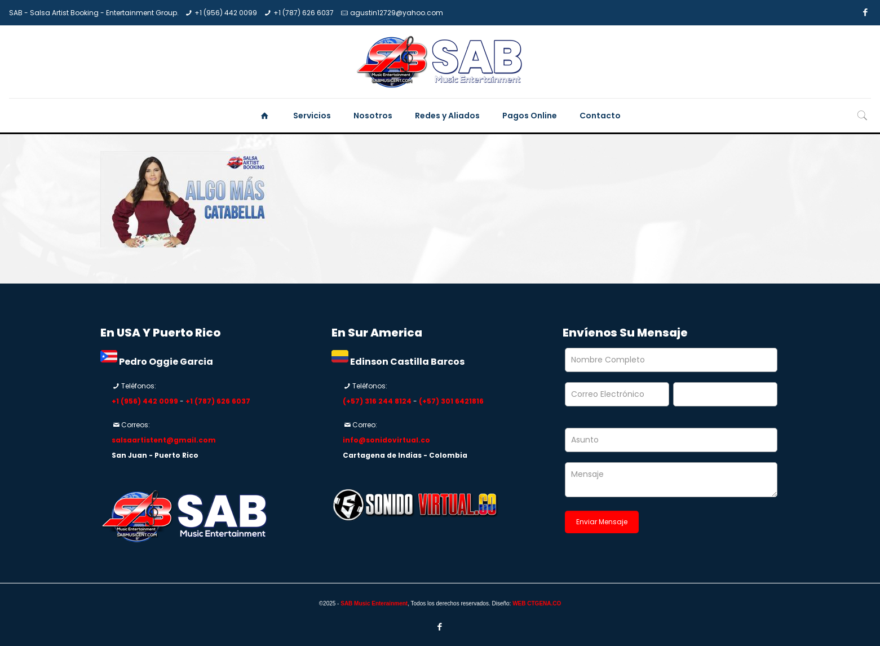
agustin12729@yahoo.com (396, 12)
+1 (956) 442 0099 (225, 12)
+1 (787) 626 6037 (303, 12)
